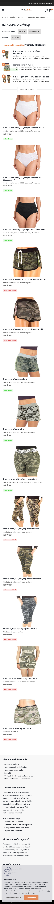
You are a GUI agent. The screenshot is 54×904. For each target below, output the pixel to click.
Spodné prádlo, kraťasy (36, 17)
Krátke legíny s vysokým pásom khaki (20, 628)
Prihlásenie (34, 3)
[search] (46, 10)
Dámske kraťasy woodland (15, 379)
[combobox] (22, 31)
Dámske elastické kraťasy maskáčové (20, 479)
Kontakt (7, 773)
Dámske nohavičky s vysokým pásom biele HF (23, 128)
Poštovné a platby (12, 764)
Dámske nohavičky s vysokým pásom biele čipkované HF (22, 179)
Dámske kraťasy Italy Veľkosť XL (17, 728)
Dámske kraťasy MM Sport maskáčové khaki (23, 329)
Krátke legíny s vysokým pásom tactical (21, 529)
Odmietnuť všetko (13, 897)
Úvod (4, 17)
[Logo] (27, 10)
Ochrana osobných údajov (15, 767)
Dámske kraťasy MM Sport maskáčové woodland (25, 279)
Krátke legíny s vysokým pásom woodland (22, 579)
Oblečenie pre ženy (17, 17)
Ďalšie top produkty (27, 89)
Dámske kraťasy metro (13, 429)
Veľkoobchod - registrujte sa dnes (18, 776)
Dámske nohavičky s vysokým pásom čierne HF (24, 229)
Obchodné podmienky (13, 770)
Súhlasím (31, 897)
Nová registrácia (46, 3)
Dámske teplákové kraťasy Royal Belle (20, 678)
